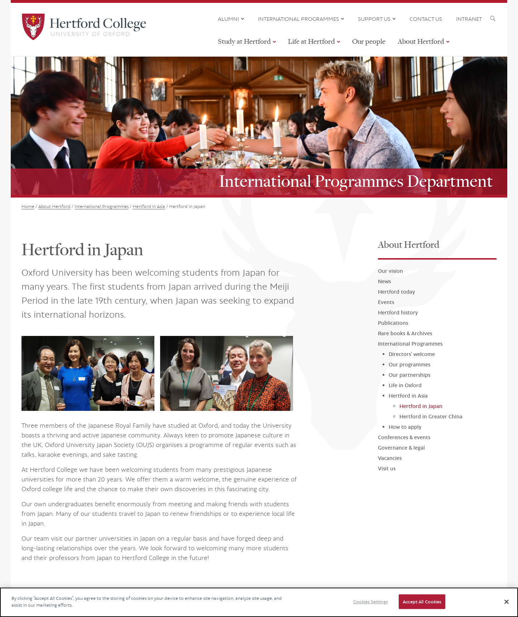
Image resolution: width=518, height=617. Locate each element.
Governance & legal (401, 448)
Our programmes (409, 364)
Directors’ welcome (412, 354)
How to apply (405, 427)
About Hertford (421, 41)
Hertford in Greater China (430, 416)
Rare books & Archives (405, 333)
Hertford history (398, 312)
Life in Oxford (405, 385)
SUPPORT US (374, 18)
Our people (368, 41)
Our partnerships (409, 375)
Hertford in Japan (420, 406)
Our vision (390, 271)
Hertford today (396, 292)
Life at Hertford (311, 41)
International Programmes (410, 344)
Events (386, 302)
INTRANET (469, 18)
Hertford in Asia (408, 396)
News (384, 281)
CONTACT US (425, 18)
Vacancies (390, 458)
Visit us (386, 468)
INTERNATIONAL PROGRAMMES (298, 18)
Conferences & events (404, 437)
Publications (393, 323)
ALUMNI (228, 18)
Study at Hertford (244, 41)
